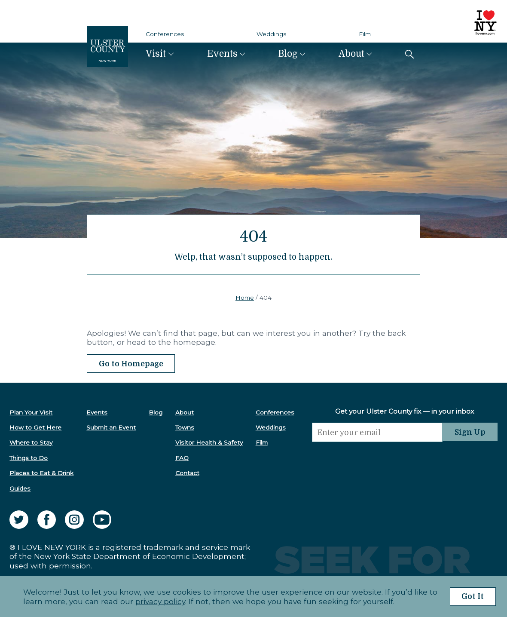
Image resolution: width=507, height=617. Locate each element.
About (351, 54)
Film (365, 34)
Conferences (165, 34)
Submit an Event (111, 427)
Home (244, 297)
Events (222, 54)
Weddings (272, 34)
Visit (156, 54)
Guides (20, 488)
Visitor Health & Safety (208, 442)
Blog (288, 54)
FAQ (181, 457)
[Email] (376, 432)
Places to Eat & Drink (41, 473)
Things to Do (28, 457)
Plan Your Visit (30, 411)
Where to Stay (30, 442)
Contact (186, 473)
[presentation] (376, 459)
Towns (183, 427)
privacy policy (159, 601)
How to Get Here (35, 427)
